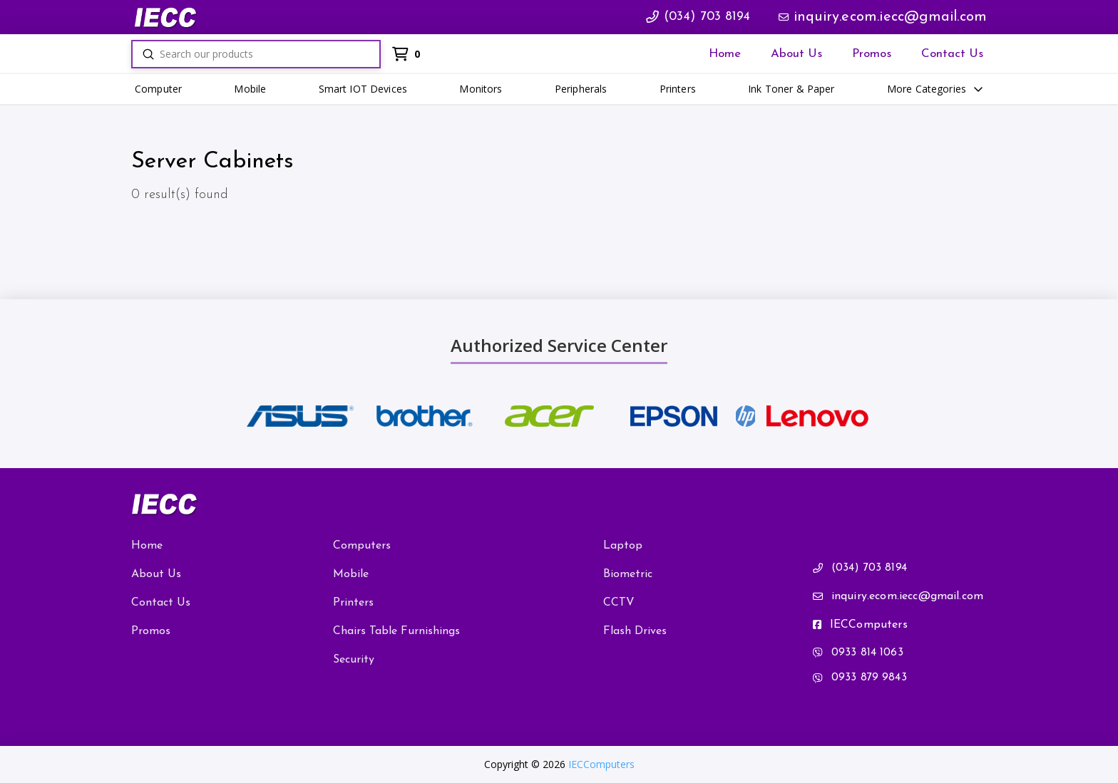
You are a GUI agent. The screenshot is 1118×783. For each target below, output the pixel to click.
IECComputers (601, 764)
